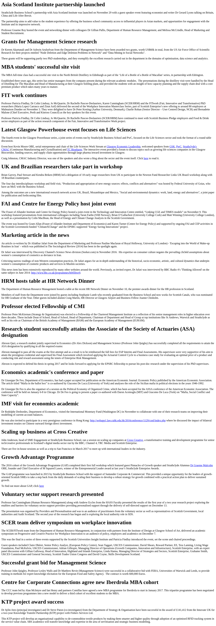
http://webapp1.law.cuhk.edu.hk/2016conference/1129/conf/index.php (128, 420)
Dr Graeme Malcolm (201, 465)
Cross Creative (135, 440)
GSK (172, 146)
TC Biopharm (74, 149)
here (146, 158)
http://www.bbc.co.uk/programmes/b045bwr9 (55, 272)
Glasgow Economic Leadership (124, 146)
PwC (178, 146)
